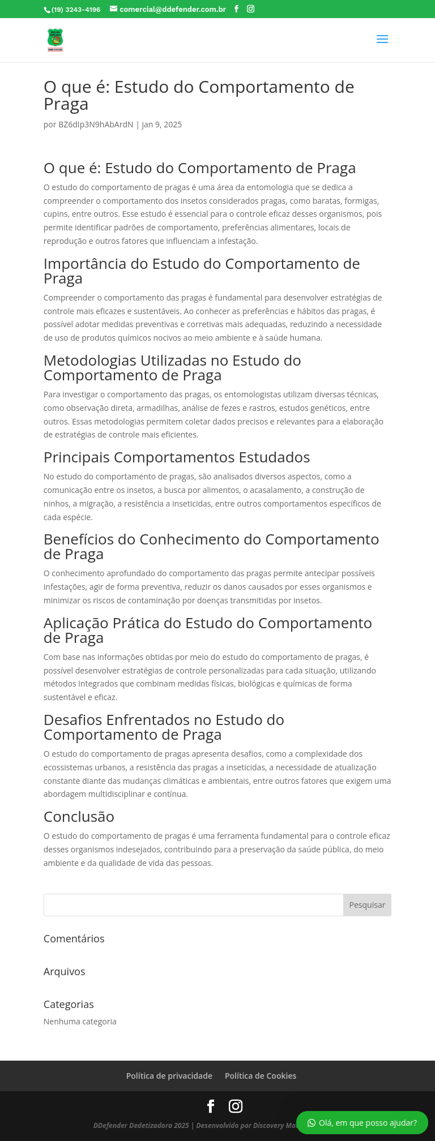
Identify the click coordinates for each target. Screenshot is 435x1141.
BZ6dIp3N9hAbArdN (95, 124)
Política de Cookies (260, 1075)
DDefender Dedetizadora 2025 (141, 1125)
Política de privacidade (169, 1075)
